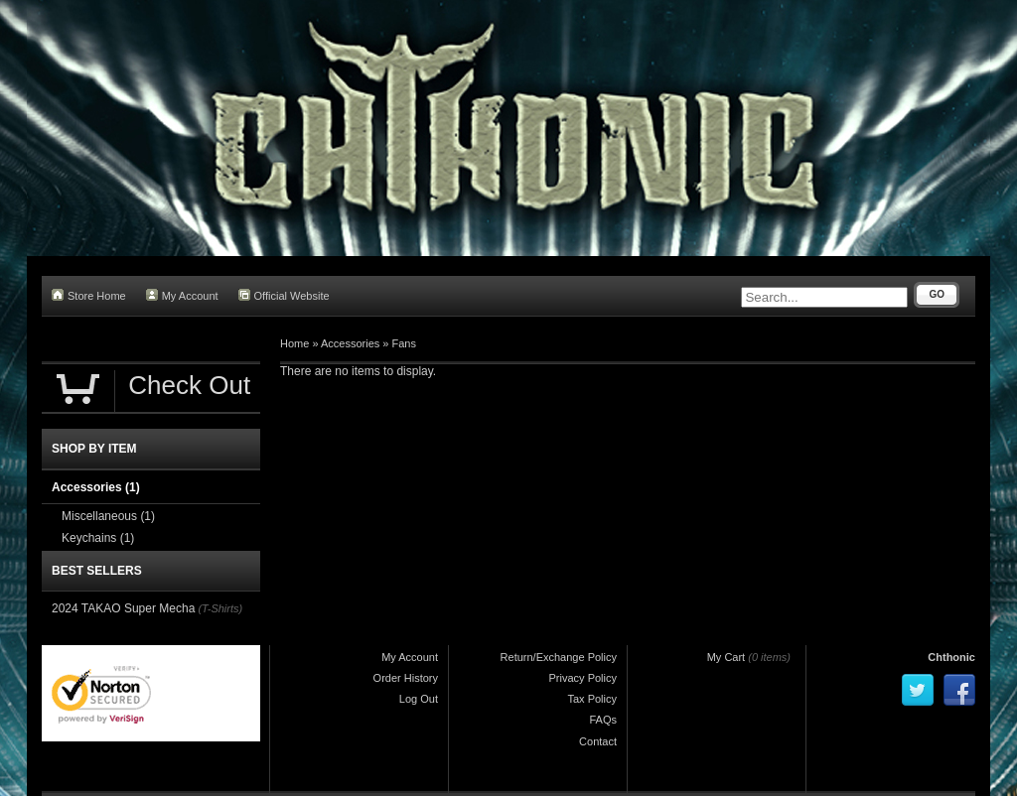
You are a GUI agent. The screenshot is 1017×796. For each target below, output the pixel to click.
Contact (598, 741)
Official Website (284, 295)
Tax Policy (592, 699)
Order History (405, 678)
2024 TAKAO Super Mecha (123, 608)
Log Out (418, 699)
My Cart (726, 657)
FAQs (603, 720)
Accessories (350, 343)
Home (294, 343)
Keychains (98, 538)
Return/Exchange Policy (559, 657)
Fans (404, 343)
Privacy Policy (583, 678)
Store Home (89, 295)
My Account (182, 295)
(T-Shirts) (220, 608)
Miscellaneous (108, 516)
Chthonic (951, 657)
